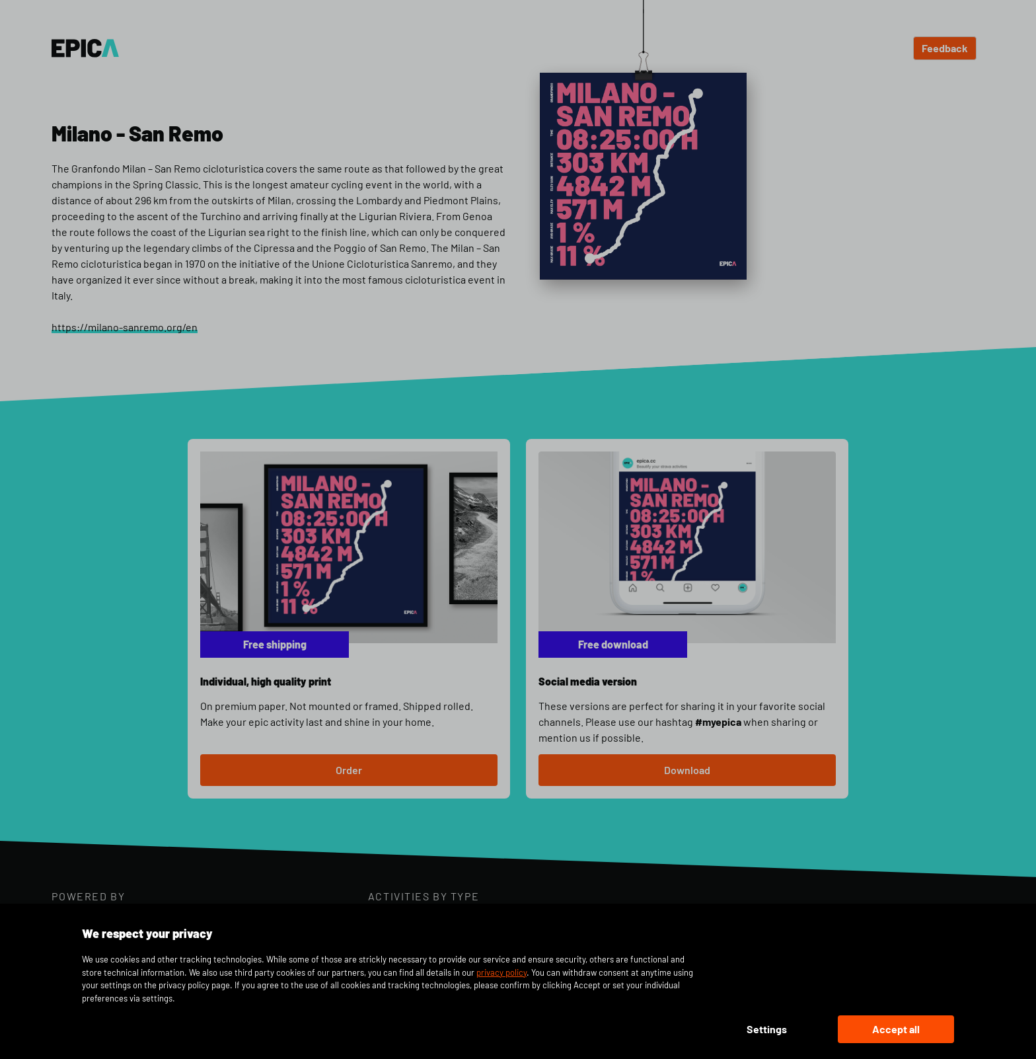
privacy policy (501, 972)
